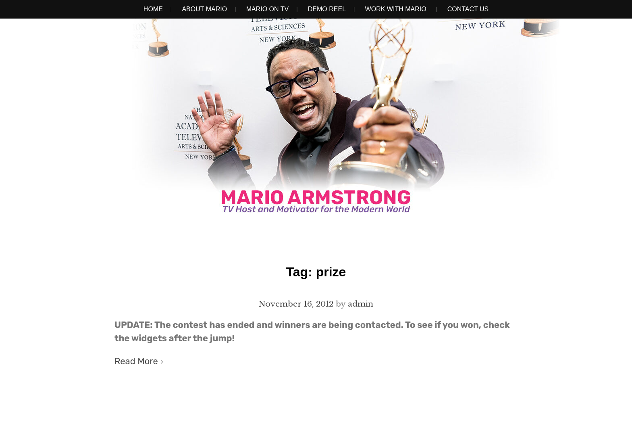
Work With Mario (395, 9)
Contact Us (468, 9)
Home (153, 9)
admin (360, 304)
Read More (136, 361)
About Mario (204, 9)
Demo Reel (327, 9)
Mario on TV (267, 9)
